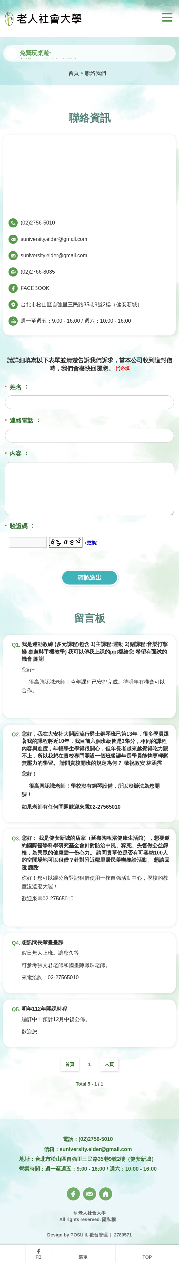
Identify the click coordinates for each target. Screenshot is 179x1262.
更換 (91, 542)
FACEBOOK (35, 288)
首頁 (73, 73)
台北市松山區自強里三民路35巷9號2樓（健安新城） (81, 304)
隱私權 (109, 1219)
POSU (76, 1234)
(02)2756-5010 (38, 222)
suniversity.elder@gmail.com (54, 239)
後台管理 (98, 1234)
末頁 (109, 1064)
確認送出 (89, 577)
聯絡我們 (95, 73)
